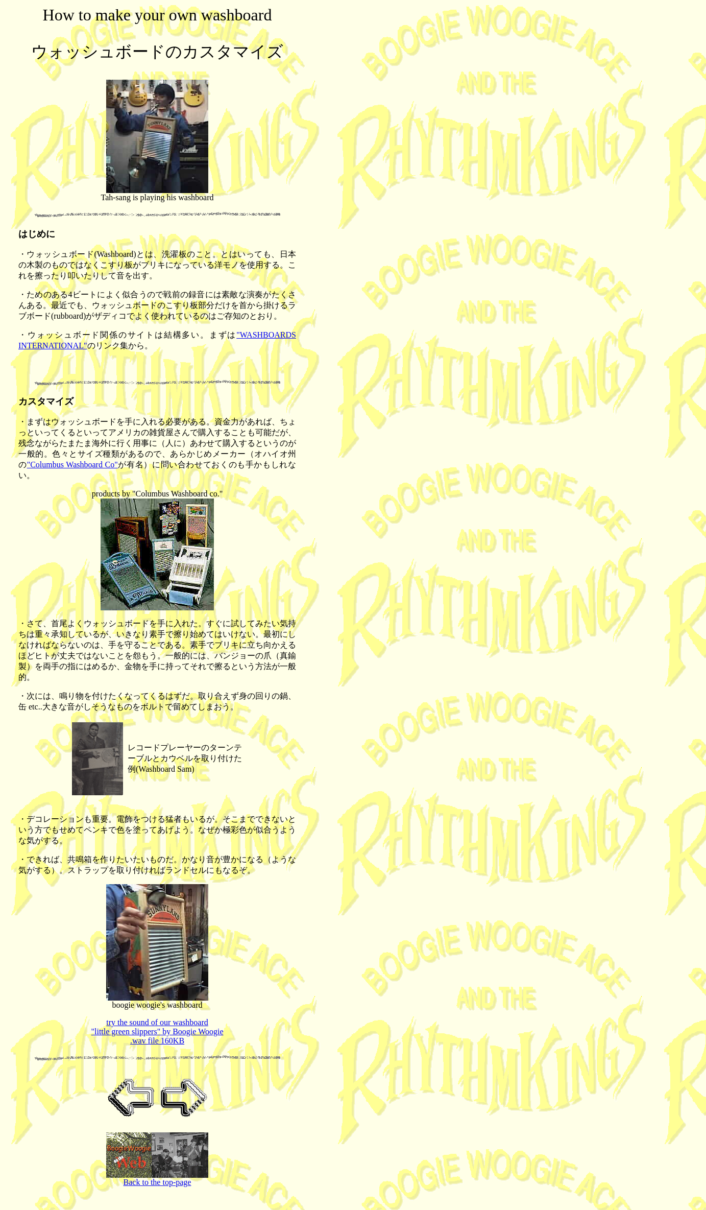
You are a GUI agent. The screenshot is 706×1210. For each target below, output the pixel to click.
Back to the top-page (157, 1179)
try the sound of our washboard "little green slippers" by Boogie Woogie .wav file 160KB (157, 1031)
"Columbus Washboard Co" (72, 464)
